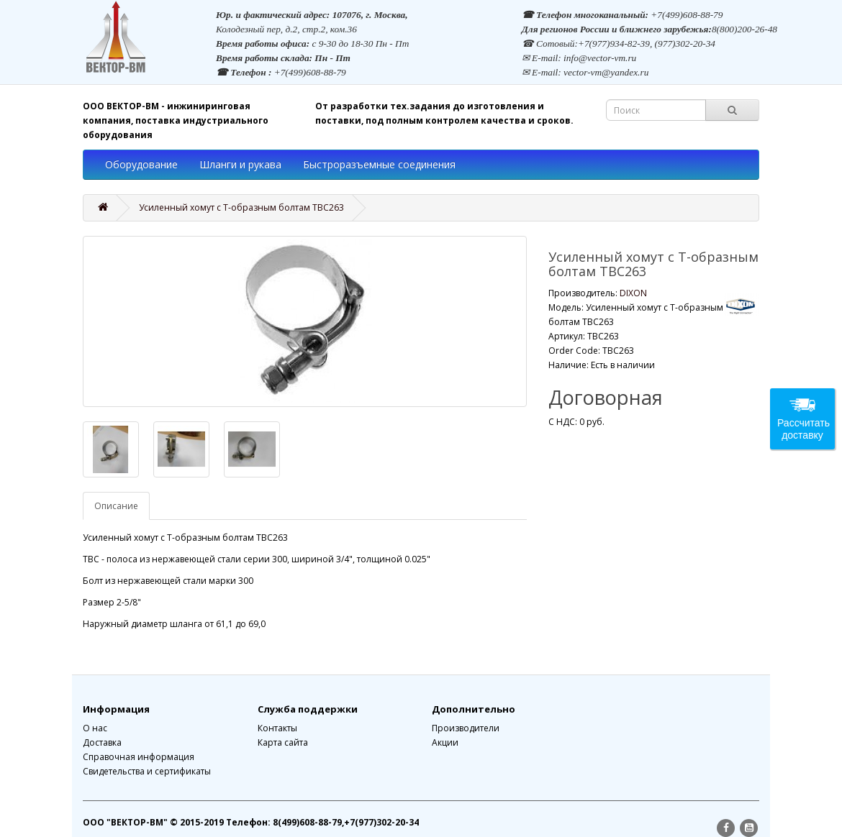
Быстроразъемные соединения (379, 164)
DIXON (633, 293)
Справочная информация (138, 757)
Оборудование (141, 164)
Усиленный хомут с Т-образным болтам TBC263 (241, 207)
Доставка (102, 742)
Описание (116, 506)
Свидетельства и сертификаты (147, 771)
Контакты (277, 728)
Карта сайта (283, 742)
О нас (95, 728)
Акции (445, 742)
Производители (465, 728)
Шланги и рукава (240, 164)
